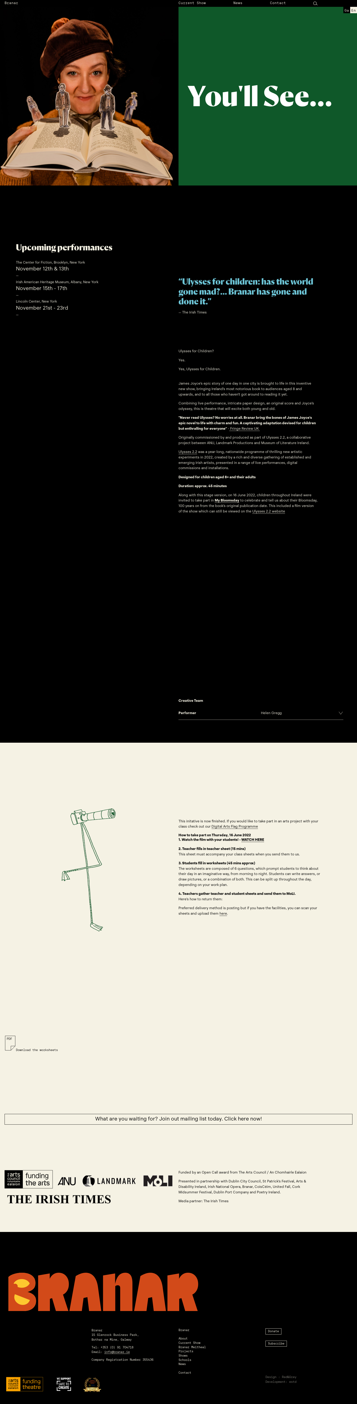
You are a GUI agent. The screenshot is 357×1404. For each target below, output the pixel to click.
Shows (183, 1355)
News (237, 3)
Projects (185, 1351)
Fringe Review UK (244, 431)
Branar (11, 3)
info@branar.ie (117, 1352)
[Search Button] (315, 3)
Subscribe (276, 1343)
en (353, 11)
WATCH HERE (252, 842)
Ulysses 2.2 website (268, 513)
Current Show (192, 3)
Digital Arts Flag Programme (235, 829)
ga (346, 11)
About (183, 1338)
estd (292, 1382)
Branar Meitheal (192, 1347)
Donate (273, 1331)
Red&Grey (289, 1377)
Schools (184, 1360)
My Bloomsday (227, 503)
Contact (278, 3)
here (223, 916)
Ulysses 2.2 (187, 454)
